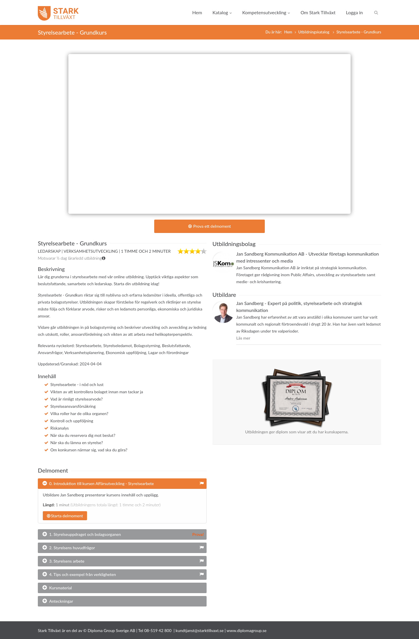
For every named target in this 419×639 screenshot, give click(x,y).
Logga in (354, 12)
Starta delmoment (65, 515)
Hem (197, 12)
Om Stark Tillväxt (318, 12)
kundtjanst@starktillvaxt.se (200, 630)
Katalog (222, 12)
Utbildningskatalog (314, 32)
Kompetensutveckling (266, 12)
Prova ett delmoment (209, 226)
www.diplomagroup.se (247, 630)
